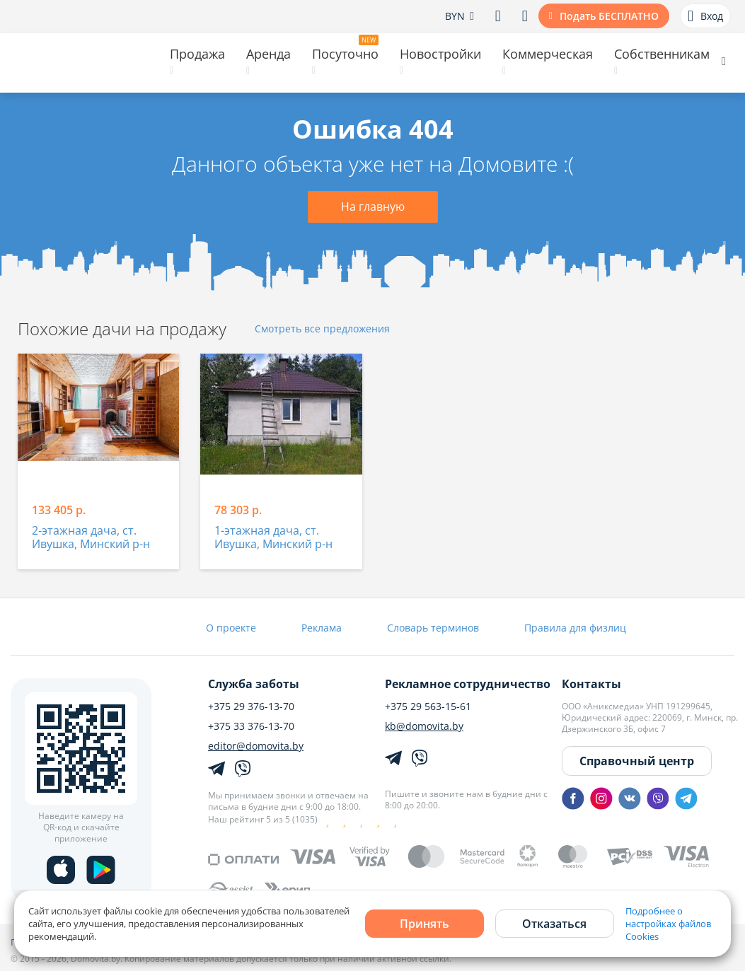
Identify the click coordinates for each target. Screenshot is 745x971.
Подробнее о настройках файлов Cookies (668, 924)
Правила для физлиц (575, 627)
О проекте (231, 627)
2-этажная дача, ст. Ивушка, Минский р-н (91, 538)
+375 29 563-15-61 (428, 706)
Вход (705, 16)
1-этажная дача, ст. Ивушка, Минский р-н (273, 538)
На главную (373, 206)
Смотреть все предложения (322, 329)
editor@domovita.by (256, 746)
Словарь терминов (433, 627)
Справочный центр (636, 761)
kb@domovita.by (424, 726)
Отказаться (554, 923)
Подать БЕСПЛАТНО (609, 16)
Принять (424, 923)
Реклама (321, 627)
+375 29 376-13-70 (251, 706)
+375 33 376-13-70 (251, 726)
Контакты (591, 684)
